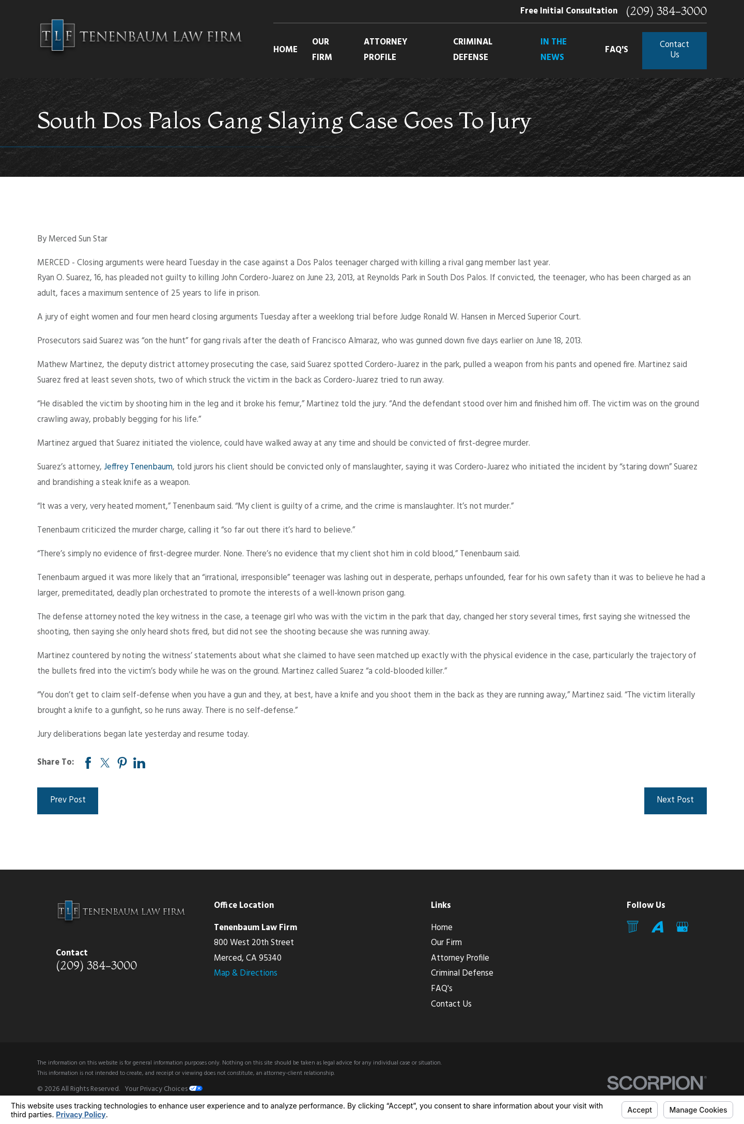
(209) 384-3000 (666, 11)
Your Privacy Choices (164, 1089)
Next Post (675, 800)
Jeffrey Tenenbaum (138, 467)
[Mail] (633, 927)
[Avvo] (657, 927)
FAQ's (442, 989)
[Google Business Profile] (682, 927)
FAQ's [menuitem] (616, 50)
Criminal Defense (462, 973)
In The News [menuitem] (553, 50)
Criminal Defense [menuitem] (472, 50)
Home (442, 928)
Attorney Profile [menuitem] (386, 50)
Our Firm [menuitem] (322, 50)
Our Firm (446, 943)
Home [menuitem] (285, 50)
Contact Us (674, 50)
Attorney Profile (460, 958)
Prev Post (68, 800)
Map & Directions (245, 973)
